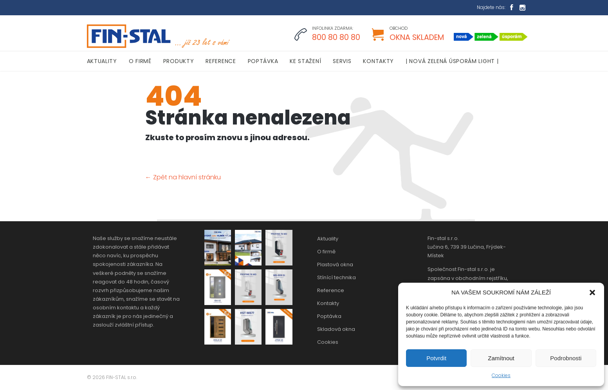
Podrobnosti (565, 358)
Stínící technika (336, 277)
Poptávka (329, 316)
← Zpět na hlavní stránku (183, 177)
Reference (330, 290)
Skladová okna (336, 329)
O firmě (326, 251)
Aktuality (327, 238)
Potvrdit (436, 358)
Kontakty (328, 303)
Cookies (501, 375)
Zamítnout (501, 358)
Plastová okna (335, 264)
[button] (592, 292)
